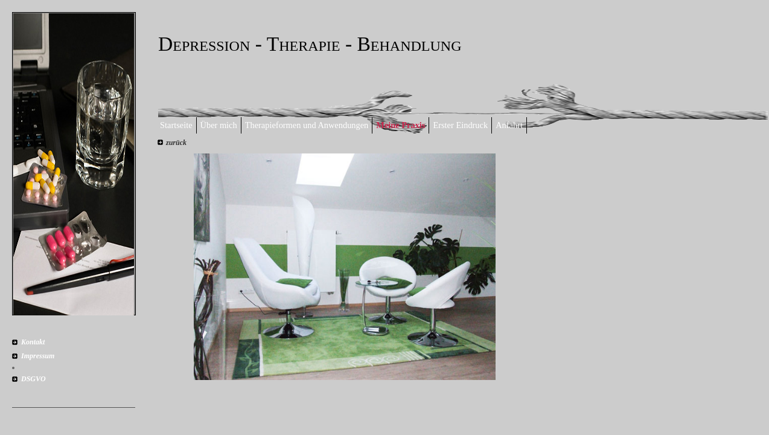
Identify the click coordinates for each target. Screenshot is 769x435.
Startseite (176, 125)
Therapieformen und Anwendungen (307, 125)
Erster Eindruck (460, 125)
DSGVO (33, 379)
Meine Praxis (400, 125)
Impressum (37, 356)
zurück (176, 142)
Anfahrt (509, 125)
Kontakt (33, 342)
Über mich (218, 125)
